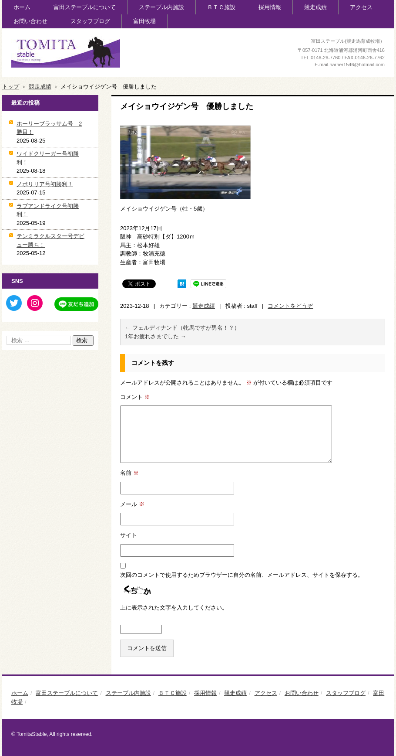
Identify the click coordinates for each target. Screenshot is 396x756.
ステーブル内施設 (161, 7)
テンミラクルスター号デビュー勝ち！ (50, 240)
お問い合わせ (30, 21)
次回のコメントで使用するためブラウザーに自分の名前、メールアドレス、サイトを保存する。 (241, 575)
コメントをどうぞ (290, 306)
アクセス (361, 7)
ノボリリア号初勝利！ (45, 184)
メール (132, 504)
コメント (135, 397)
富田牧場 (144, 21)
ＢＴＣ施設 (221, 7)
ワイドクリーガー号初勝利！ (48, 158)
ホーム (21, 7)
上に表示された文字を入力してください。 (174, 607)
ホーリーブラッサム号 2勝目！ (49, 128)
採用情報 (269, 7)
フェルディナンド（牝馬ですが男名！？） (182, 327)
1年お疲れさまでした (155, 336)
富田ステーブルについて (85, 7)
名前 (129, 473)
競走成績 (315, 7)
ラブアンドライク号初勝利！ (48, 210)
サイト (128, 535)
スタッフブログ (90, 21)
